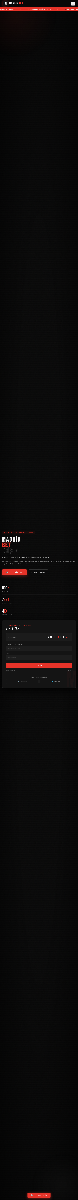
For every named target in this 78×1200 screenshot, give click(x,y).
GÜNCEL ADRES (38, 573)
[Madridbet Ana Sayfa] (15, 3)
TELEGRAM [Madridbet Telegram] (22, 681)
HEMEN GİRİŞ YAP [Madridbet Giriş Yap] (14, 572)
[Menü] (73, 4)
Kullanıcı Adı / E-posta (14, 644)
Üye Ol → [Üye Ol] (70, 670)
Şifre (8, 653)
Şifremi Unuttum (10, 670)
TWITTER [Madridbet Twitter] (56, 681)
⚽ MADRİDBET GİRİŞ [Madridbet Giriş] (39, 1195)
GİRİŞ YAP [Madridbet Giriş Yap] (39, 665)
